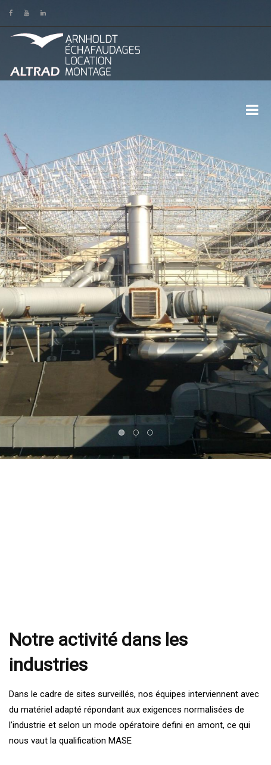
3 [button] (151, 433)
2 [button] (136, 433)
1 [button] (122, 433)
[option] (135, 229)
